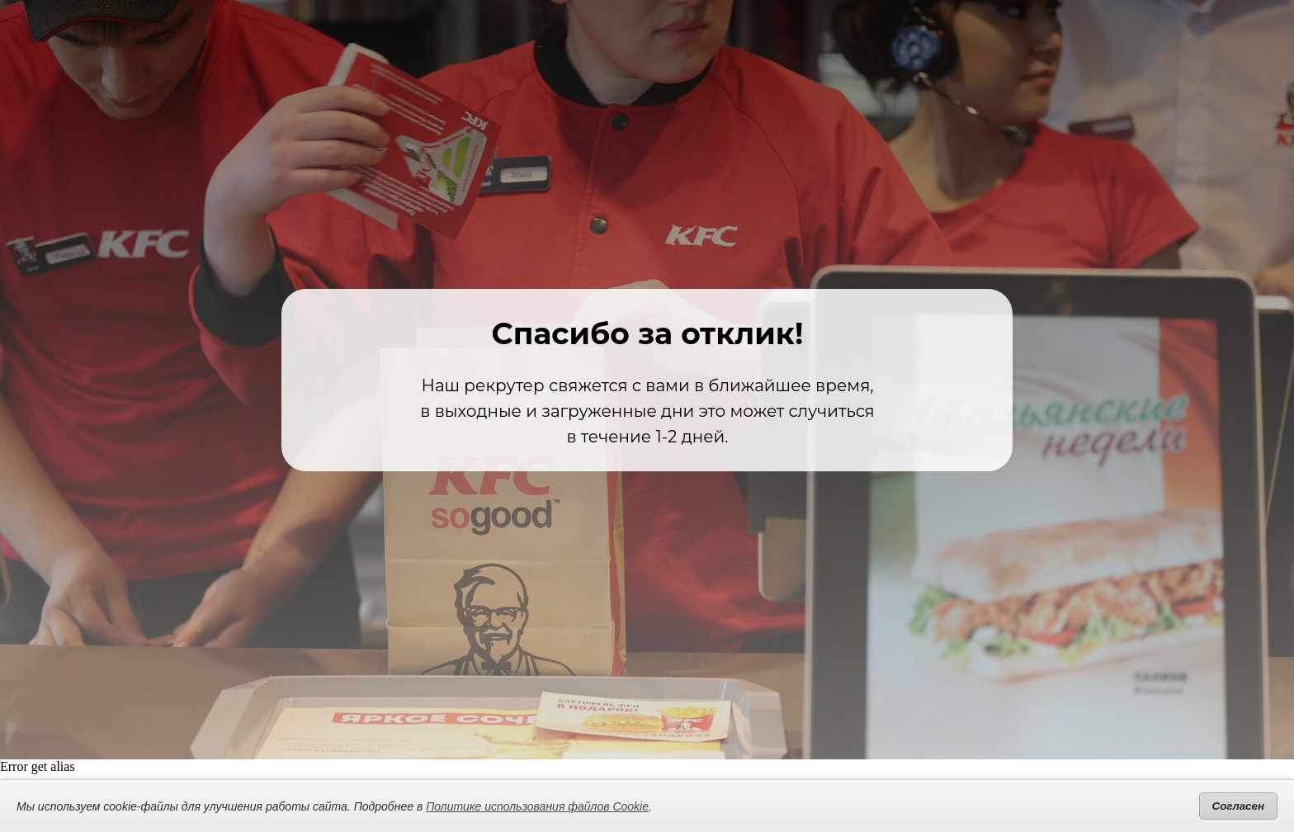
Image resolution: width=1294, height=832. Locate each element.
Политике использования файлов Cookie (537, 806)
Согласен (1238, 806)
